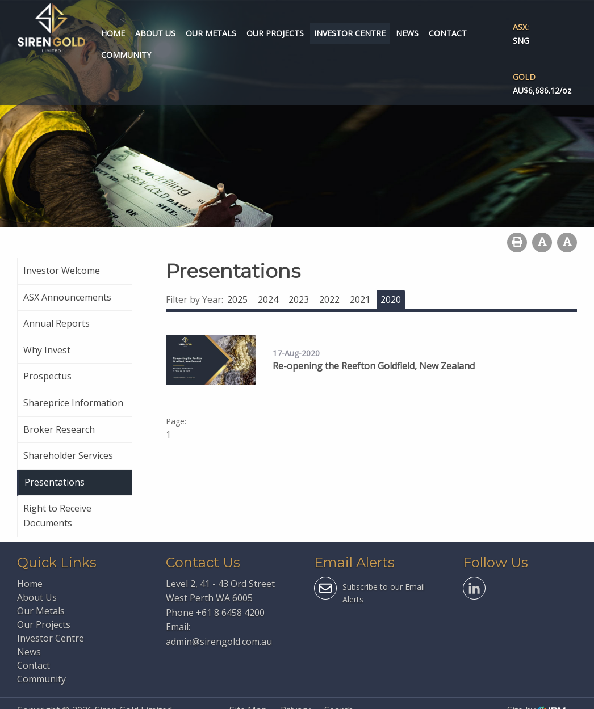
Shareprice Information (73, 402)
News (407, 33)
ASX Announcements (67, 297)
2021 (360, 299)
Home (113, 33)
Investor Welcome (61, 270)
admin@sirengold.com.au (219, 641)
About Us (155, 33)
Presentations (54, 482)
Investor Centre (350, 33)
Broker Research (59, 429)
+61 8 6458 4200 (230, 612)
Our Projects (275, 33)
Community (126, 54)
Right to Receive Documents (57, 515)
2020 (390, 299)
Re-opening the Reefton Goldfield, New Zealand (374, 366)
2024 (268, 299)
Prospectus (47, 376)
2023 (298, 299)
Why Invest (46, 350)
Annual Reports (56, 323)
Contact (448, 33)
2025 (237, 299)
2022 (329, 299)
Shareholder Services (68, 455)
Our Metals (211, 33)
